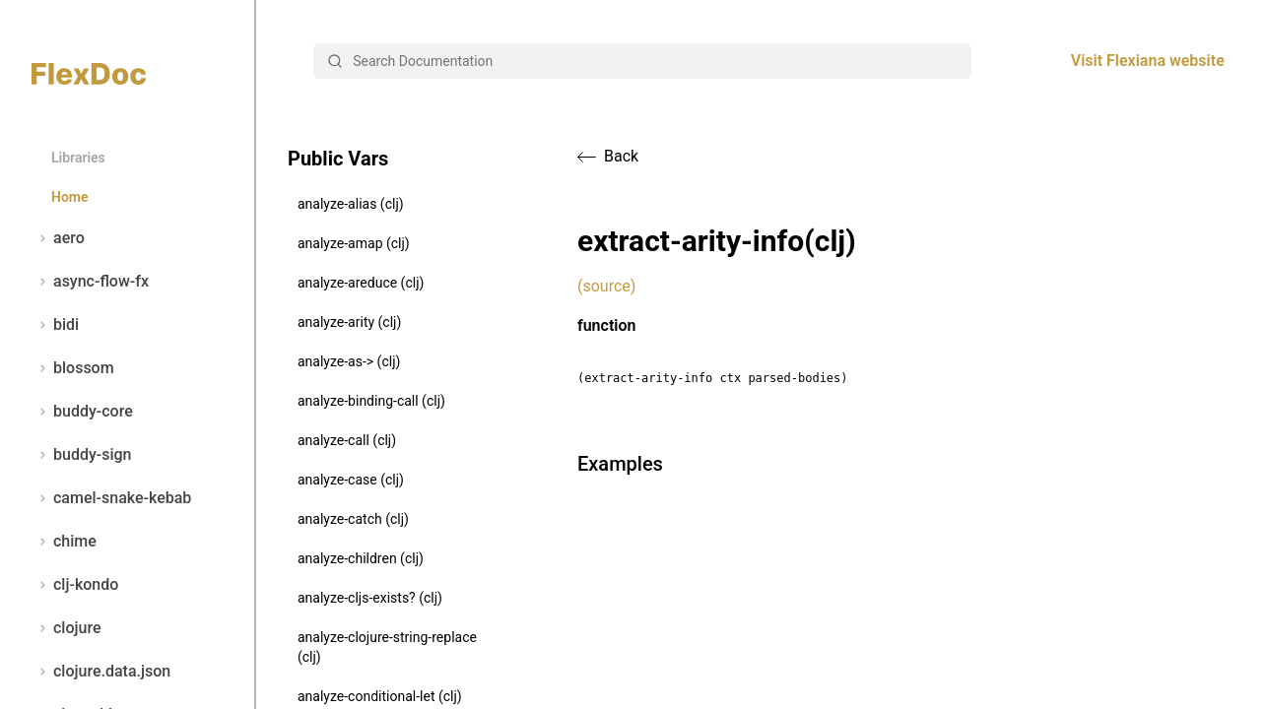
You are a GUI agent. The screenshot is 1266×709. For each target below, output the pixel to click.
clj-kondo (75, 585)
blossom (73, 368)
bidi (55, 325)
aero (58, 238)
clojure (66, 628)
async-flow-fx (90, 281)
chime (64, 541)
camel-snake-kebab (111, 498)
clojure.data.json (101, 671)
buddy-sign (81, 455)
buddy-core (82, 411)
